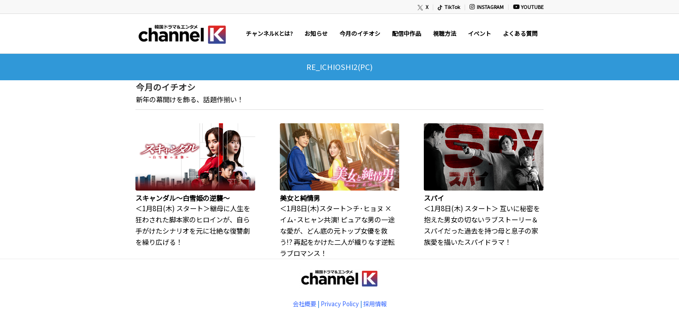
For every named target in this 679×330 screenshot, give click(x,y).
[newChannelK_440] (181, 33)
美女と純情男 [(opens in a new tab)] (300, 198)
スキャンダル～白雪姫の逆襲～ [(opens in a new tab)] (182, 198)
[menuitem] (423, 7)
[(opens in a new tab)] (195, 157)
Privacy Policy (340, 304)
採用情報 (375, 304)
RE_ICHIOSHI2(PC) (339, 66)
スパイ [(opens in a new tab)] (434, 198)
